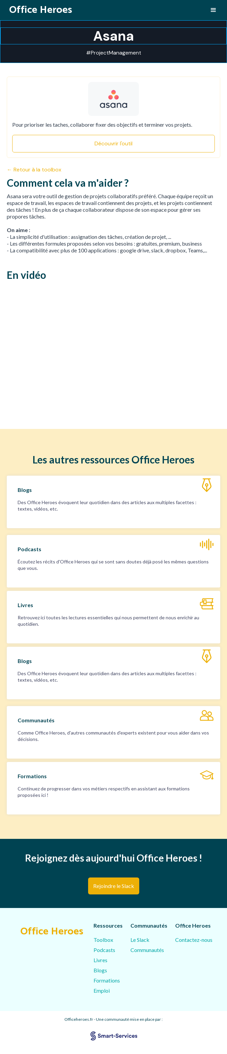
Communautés (147, 950)
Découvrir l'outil (113, 143)
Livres (100, 960)
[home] (39, 10)
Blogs (100, 970)
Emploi (102, 990)
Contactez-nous (193, 939)
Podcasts (104, 950)
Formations (107, 980)
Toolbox (103, 939)
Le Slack (139, 939)
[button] (213, 10)
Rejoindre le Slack (113, 886)
